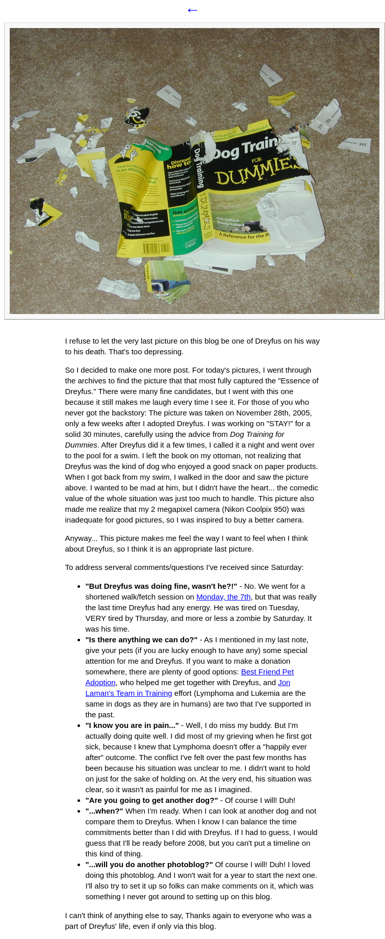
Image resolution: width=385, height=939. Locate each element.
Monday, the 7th (223, 596)
